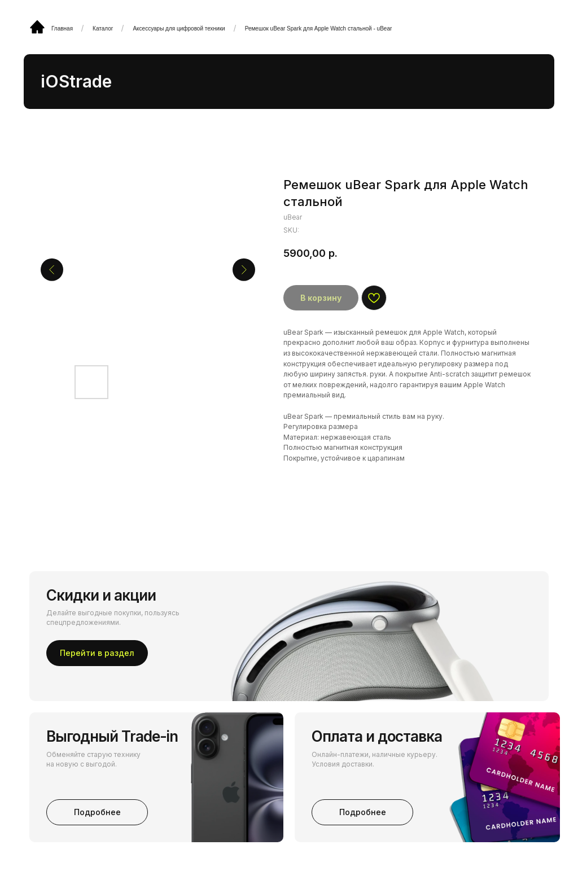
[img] (37, 26)
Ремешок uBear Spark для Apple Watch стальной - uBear (318, 28)
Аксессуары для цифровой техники (179, 28)
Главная (62, 28)
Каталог (103, 28)
